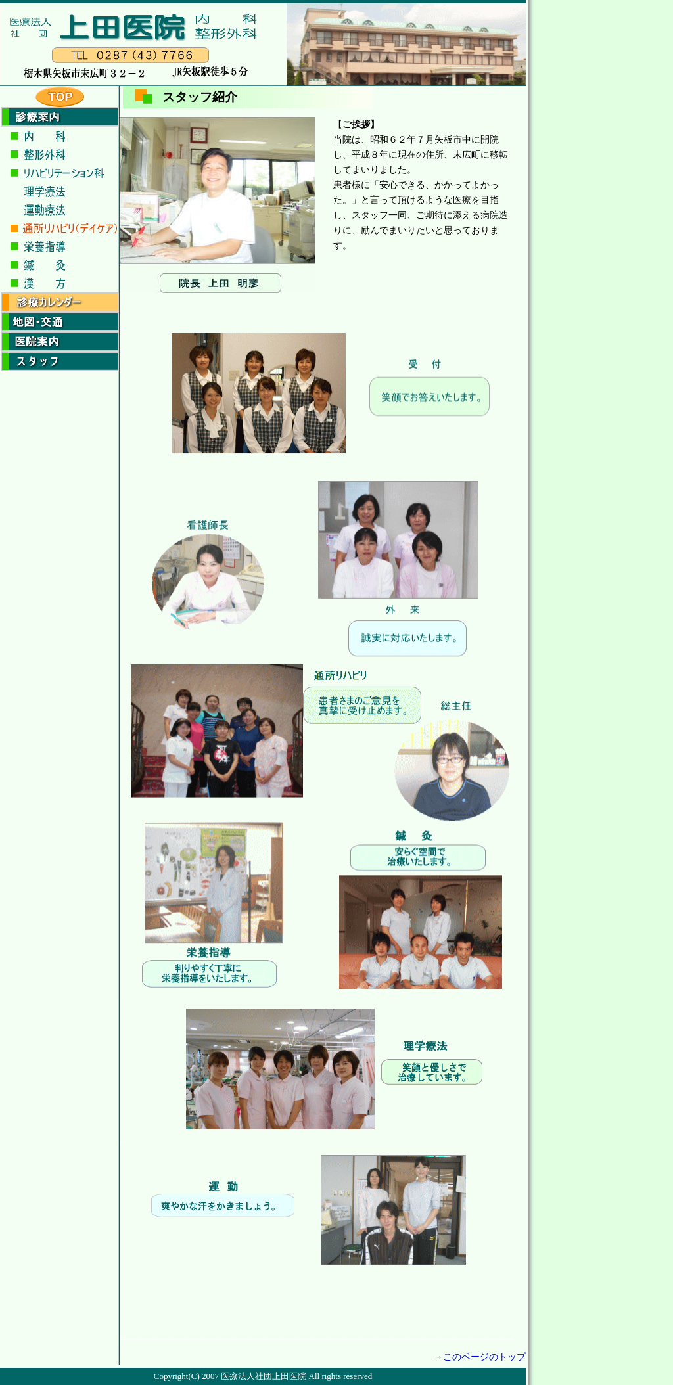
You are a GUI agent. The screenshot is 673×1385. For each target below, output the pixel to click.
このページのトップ (484, 1356)
